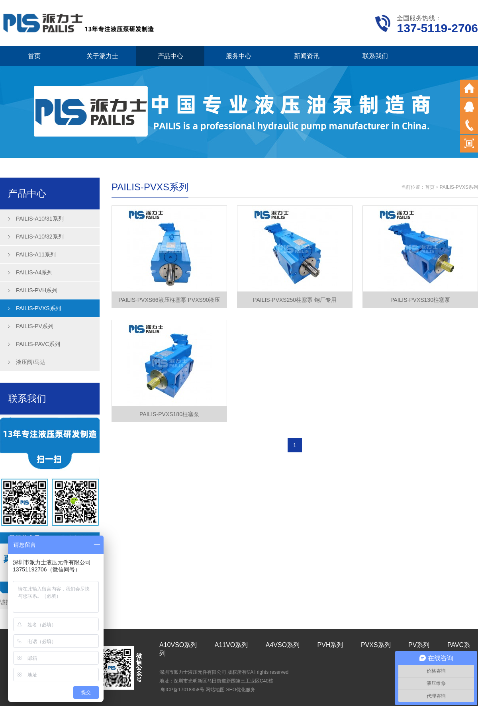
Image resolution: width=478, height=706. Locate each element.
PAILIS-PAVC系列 (38, 344)
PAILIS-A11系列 (36, 254)
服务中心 (238, 56)
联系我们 (375, 56)
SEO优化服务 (240, 689)
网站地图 (215, 689)
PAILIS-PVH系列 (36, 290)
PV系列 (418, 644)
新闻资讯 (306, 56)
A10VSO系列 (178, 644)
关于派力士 (102, 56)
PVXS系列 (376, 644)
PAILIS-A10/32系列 (40, 236)
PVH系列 (330, 644)
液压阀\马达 (30, 362)
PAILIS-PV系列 (34, 326)
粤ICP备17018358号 (182, 689)
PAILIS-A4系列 (34, 272)
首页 (34, 56)
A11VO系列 (231, 644)
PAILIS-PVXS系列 (38, 308)
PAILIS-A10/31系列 (40, 218)
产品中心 (170, 56)
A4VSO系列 (283, 644)
